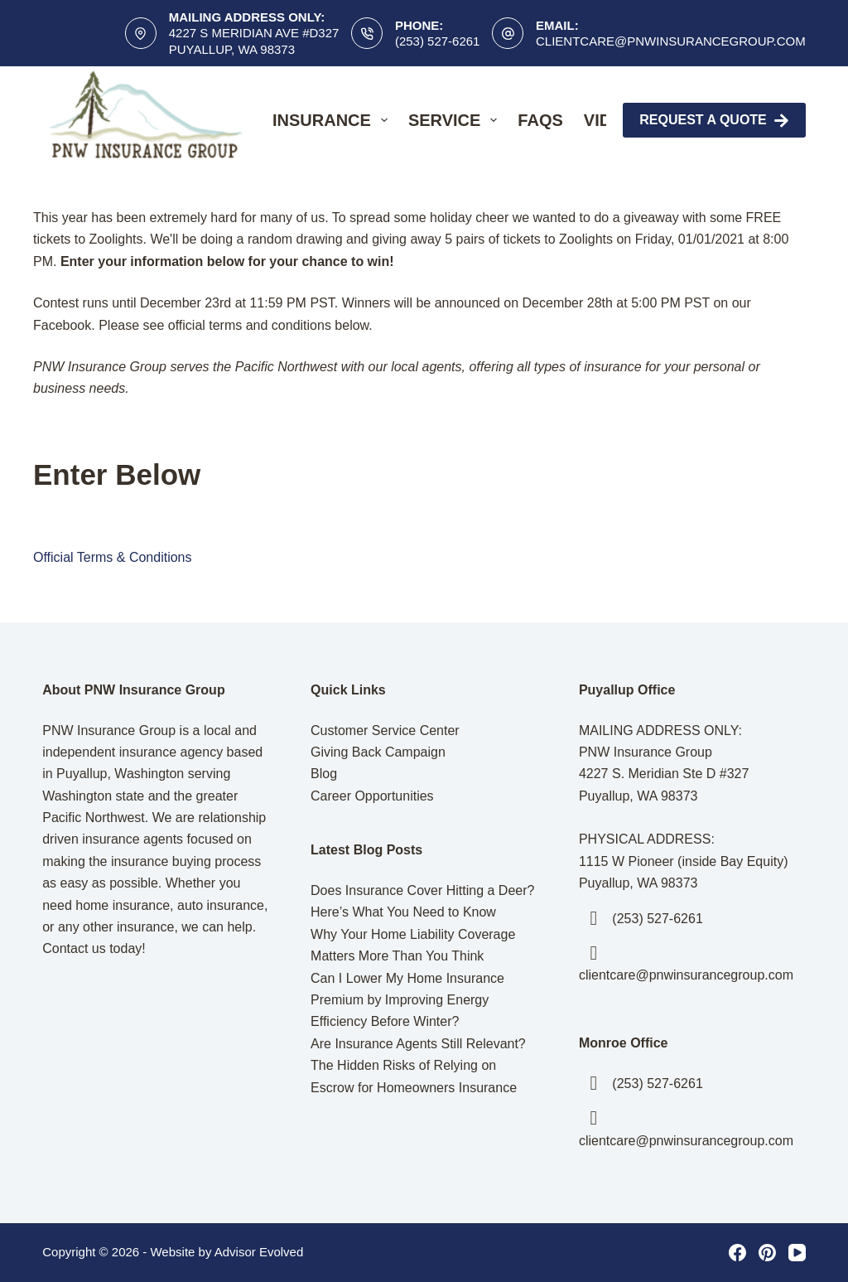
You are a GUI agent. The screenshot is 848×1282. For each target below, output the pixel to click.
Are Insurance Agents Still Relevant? (418, 1044)
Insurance (333, 120)
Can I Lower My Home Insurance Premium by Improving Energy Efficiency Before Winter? (407, 1000)
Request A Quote (714, 120)
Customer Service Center (385, 730)
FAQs (540, 120)
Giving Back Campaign (378, 752)
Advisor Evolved (259, 1252)
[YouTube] (797, 1252)
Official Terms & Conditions (112, 557)
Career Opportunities (372, 796)
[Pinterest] (767, 1252)
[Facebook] (737, 1252)
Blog (324, 774)
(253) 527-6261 (437, 41)
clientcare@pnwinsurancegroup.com (671, 41)
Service (456, 120)
